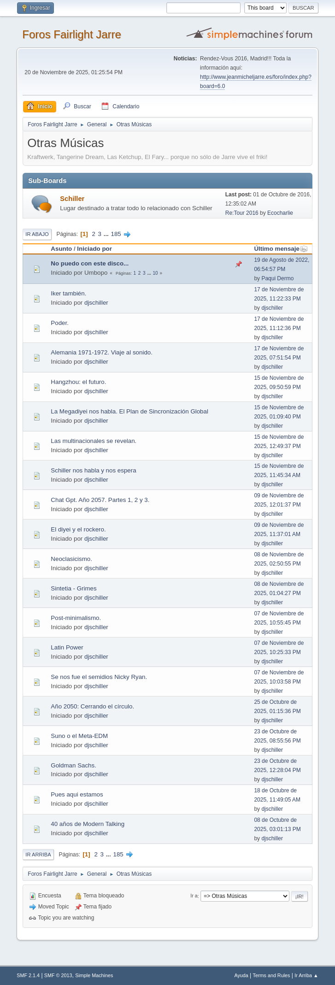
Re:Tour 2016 (242, 213)
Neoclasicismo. (71, 558)
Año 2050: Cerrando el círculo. (92, 706)
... (107, 233)
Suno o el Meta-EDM (79, 735)
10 (155, 273)
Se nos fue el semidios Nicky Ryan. (99, 676)
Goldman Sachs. (73, 765)
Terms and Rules (271, 975)
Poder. (60, 322)
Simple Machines (94, 975)
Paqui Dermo (277, 278)
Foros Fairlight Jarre (71, 34)
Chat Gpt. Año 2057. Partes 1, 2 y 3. (100, 499)
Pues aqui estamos (77, 794)
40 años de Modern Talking (87, 823)
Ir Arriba (38, 854)
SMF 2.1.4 (28, 975)
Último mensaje (281, 248)
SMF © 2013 (58, 975)
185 (116, 233)
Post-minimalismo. (76, 617)
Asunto (61, 248)
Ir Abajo (36, 234)
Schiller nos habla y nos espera (93, 470)
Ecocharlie (280, 213)
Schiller (72, 198)
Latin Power (67, 647)
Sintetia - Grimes (73, 588)
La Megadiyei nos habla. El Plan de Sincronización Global (129, 411)
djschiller (96, 302)
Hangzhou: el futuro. (78, 381)
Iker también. (68, 293)
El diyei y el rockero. (78, 529)
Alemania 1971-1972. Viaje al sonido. (102, 352)
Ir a (194, 896)
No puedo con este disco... (90, 263)
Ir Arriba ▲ (306, 975)
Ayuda (241, 975)
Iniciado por (94, 248)
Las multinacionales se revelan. (93, 440)
